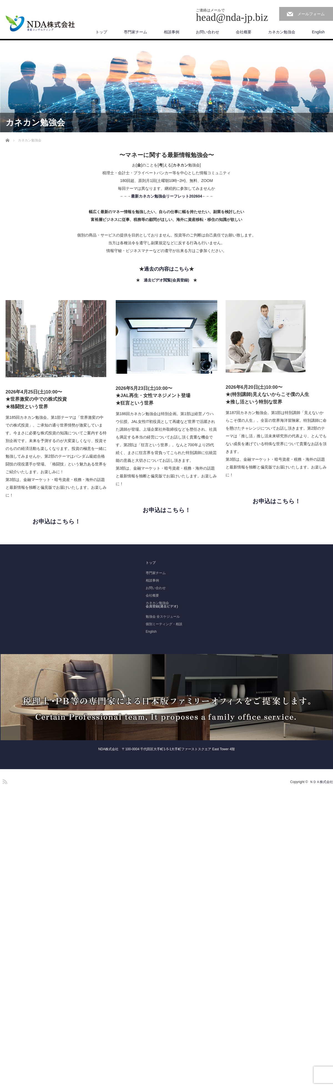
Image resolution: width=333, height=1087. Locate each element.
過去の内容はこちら (166, 269)
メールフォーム (311, 14)
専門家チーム (135, 32)
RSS (4, 781)
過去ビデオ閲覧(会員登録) (166, 280)
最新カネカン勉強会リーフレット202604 (166, 196)
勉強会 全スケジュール (163, 616)
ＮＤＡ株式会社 (321, 782)
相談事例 (171, 32)
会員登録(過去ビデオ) (162, 606)
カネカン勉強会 (281, 32)
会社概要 (243, 32)
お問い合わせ (207, 32)
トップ (101, 32)
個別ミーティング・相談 (164, 624)
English (318, 32)
